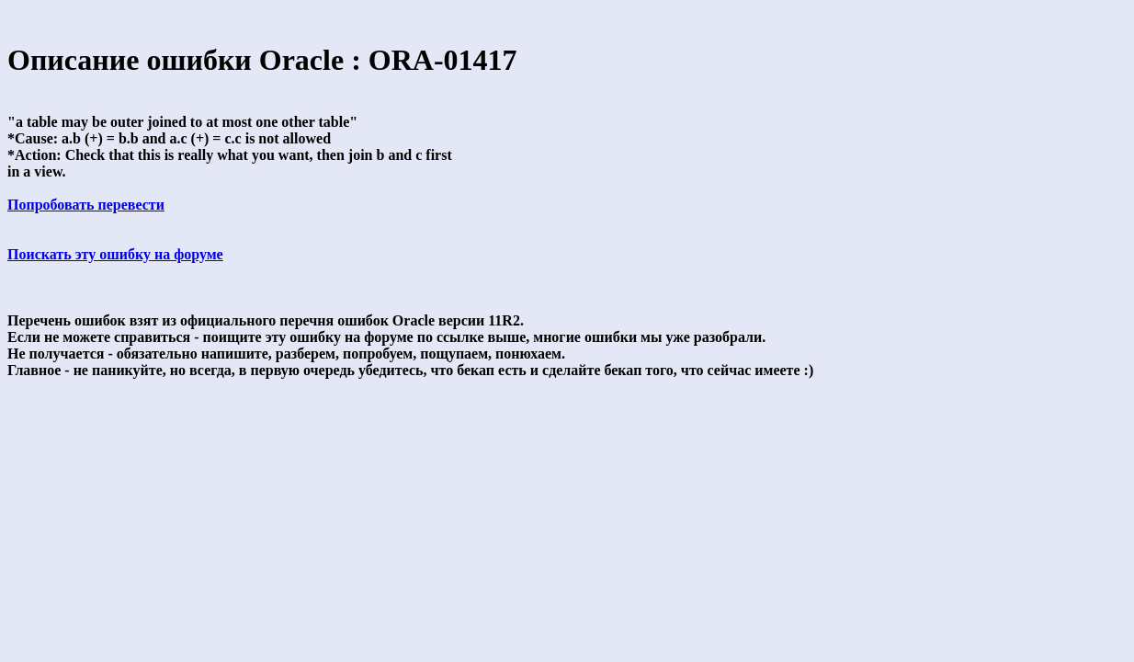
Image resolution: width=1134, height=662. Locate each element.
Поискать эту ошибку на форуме (115, 254)
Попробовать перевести (85, 204)
